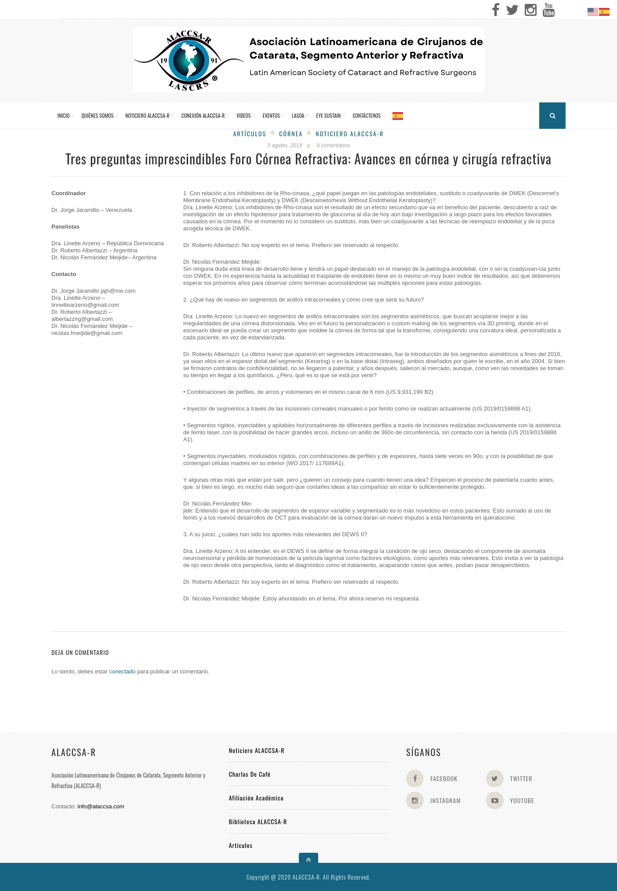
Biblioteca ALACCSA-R (258, 821)
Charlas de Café (250, 773)
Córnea (291, 133)
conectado (122, 671)
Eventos (271, 115)
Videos (243, 115)
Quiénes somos (97, 115)
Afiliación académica (256, 797)
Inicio (64, 115)
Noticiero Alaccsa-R (350, 133)
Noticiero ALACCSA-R (147, 115)
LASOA (298, 115)
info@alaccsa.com (100, 806)
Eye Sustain (328, 115)
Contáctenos (366, 115)
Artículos (250, 133)
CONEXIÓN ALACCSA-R (203, 115)
